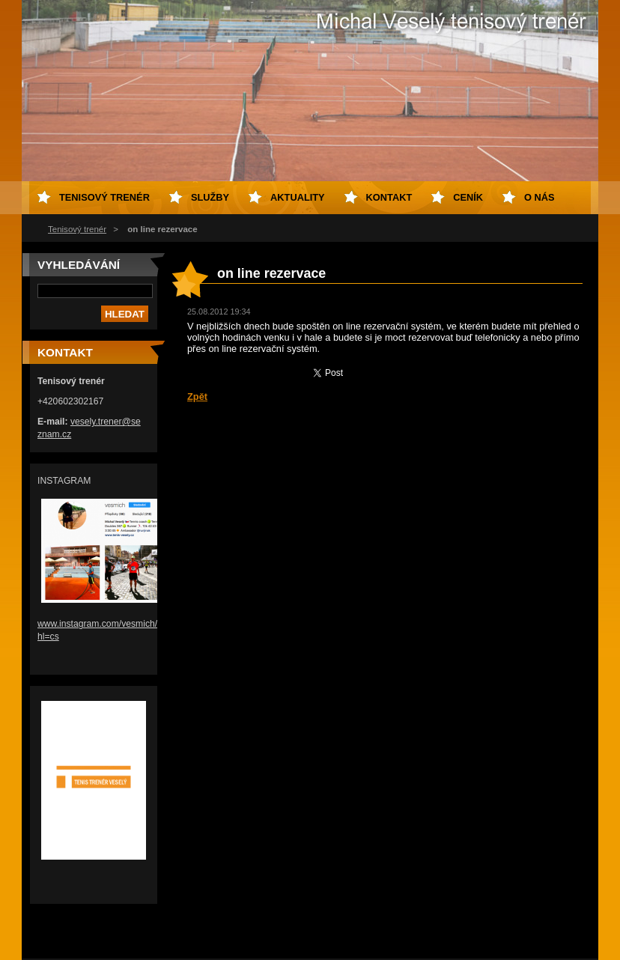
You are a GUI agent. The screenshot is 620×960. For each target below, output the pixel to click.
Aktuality (297, 197)
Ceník (468, 197)
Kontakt (389, 197)
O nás (539, 197)
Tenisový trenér (77, 229)
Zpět (197, 396)
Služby (210, 197)
